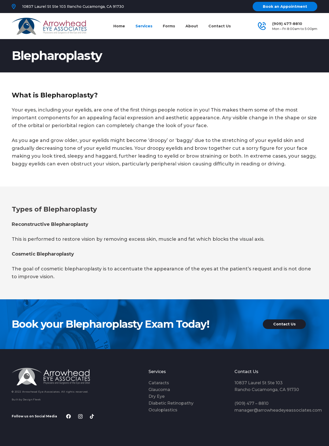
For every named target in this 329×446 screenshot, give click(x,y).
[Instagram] (80, 416)
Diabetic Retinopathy (171, 403)
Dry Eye (156, 396)
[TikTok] (92, 416)
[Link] (49, 26)
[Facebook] (69, 416)
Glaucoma (159, 389)
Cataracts (158, 382)
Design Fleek (32, 399)
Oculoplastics (162, 409)
